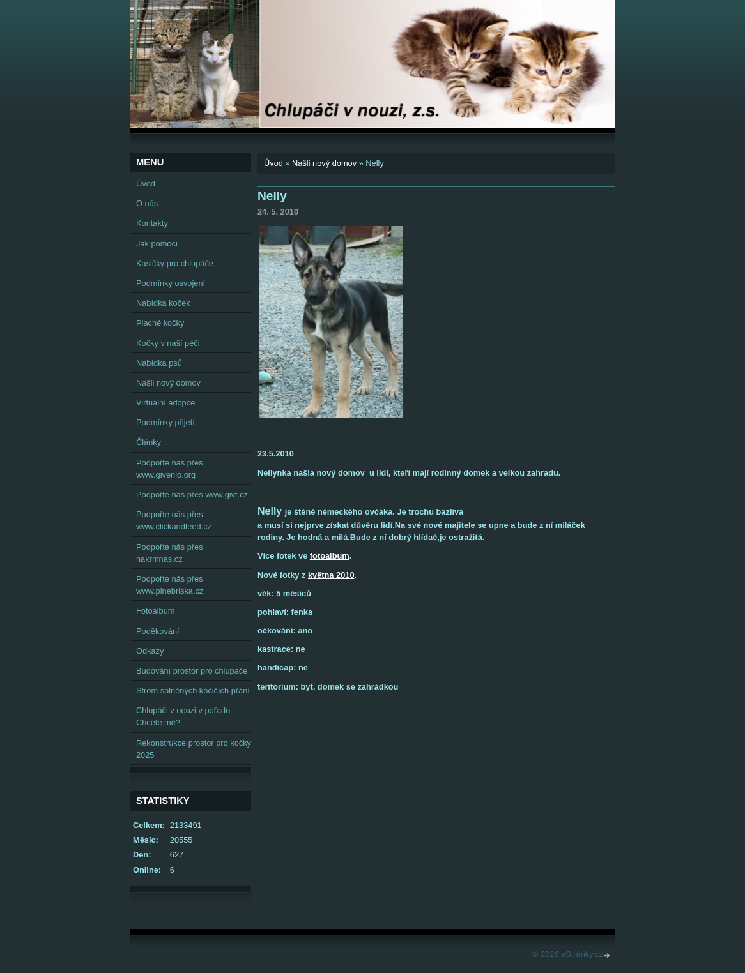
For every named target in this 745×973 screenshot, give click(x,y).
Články (148, 442)
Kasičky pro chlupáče (174, 263)
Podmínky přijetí (165, 422)
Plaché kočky (160, 323)
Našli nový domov (324, 163)
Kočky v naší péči (168, 343)
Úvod (273, 163)
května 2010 (331, 575)
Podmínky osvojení (170, 283)
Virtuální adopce (165, 402)
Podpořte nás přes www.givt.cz (192, 494)
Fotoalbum (155, 610)
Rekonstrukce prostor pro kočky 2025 (193, 749)
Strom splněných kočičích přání (193, 690)
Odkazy (150, 651)
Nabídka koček (163, 303)
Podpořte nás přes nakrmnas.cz (169, 553)
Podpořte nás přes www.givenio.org (169, 468)
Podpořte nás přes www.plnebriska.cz (169, 585)
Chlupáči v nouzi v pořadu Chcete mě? (183, 716)
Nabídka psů (159, 363)
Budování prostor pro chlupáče (191, 670)
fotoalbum (329, 556)
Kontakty (152, 223)
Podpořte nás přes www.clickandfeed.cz (173, 520)
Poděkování (158, 631)
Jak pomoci (157, 243)
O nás (147, 203)
